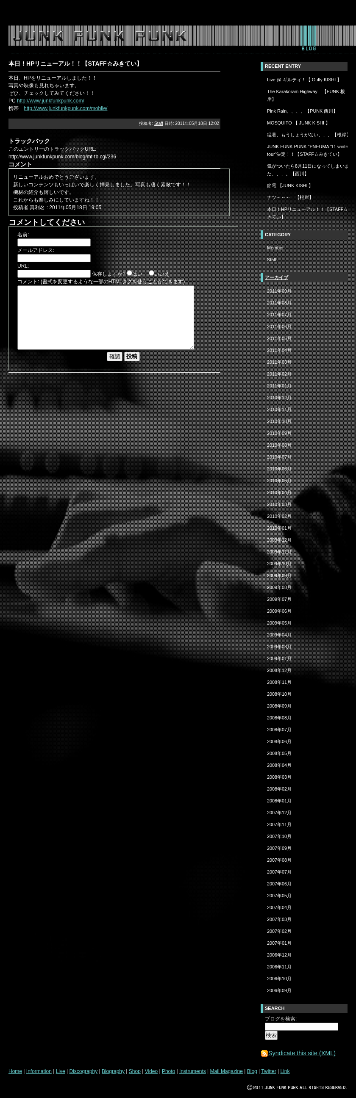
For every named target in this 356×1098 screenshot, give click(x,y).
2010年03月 (279, 504)
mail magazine (277, 39)
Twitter (268, 1071)
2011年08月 (279, 302)
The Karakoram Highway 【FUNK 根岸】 (306, 95)
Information (39, 1071)
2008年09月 (279, 705)
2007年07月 (279, 871)
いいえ (162, 274)
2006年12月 (279, 954)
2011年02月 (279, 373)
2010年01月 (279, 528)
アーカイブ (276, 277)
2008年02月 (279, 788)
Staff (158, 123)
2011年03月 (279, 362)
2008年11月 (279, 682)
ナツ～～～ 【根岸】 (290, 197)
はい (137, 274)
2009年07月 (279, 599)
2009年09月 (279, 575)
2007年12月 (279, 812)
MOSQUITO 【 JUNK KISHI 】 (298, 122)
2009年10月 (279, 563)
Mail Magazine (226, 1071)
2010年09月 (279, 433)
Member (275, 247)
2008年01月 (279, 800)
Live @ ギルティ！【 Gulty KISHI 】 (304, 79)
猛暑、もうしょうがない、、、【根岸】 (309, 134)
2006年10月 (279, 978)
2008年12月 (279, 670)
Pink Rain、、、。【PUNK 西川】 (302, 110)
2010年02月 (279, 516)
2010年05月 (279, 480)
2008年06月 (279, 741)
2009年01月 (279, 658)
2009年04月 (279, 634)
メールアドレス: (35, 250)
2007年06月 (279, 883)
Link (284, 1071)
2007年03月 (279, 919)
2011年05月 (279, 338)
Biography (113, 1071)
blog (308, 39)
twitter (329, 39)
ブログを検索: (281, 1019)
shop (165, 39)
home (16, 39)
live (74, 39)
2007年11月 (279, 824)
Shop (135, 1071)
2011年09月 (279, 290)
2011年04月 (279, 350)
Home (15, 1071)
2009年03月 (279, 646)
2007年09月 (279, 848)
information (45, 39)
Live (60, 1071)
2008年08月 (279, 717)
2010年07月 (279, 456)
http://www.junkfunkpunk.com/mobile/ (65, 108)
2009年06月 (279, 611)
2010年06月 (279, 468)
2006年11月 (279, 966)
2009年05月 (279, 622)
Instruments (192, 1071)
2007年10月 (279, 836)
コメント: (28, 282)
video (182, 39)
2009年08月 (279, 587)
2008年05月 (279, 753)
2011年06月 (279, 326)
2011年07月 (279, 314)
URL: (23, 266)
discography (102, 39)
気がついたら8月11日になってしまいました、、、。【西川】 (310, 169)
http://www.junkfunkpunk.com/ (50, 101)
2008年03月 (279, 777)
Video (151, 1071)
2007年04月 (279, 907)
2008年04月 (279, 765)
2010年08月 (279, 445)
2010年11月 (279, 409)
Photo (168, 1071)
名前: (23, 235)
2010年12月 (279, 397)
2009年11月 (279, 551)
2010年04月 (279, 492)
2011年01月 (279, 385)
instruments (233, 39)
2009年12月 (279, 539)
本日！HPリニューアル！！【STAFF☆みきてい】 (310, 213)
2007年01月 (279, 943)
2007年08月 (279, 860)
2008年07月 (279, 729)
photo (202, 39)
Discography (83, 1071)
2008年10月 (279, 694)
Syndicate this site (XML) (298, 1053)
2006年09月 (279, 990)
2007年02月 (279, 931)
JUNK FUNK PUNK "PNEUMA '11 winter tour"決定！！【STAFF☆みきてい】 (308, 150)
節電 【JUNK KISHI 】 (290, 185)
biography (141, 39)
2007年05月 (279, 895)
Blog (252, 1071)
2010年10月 (279, 421)
